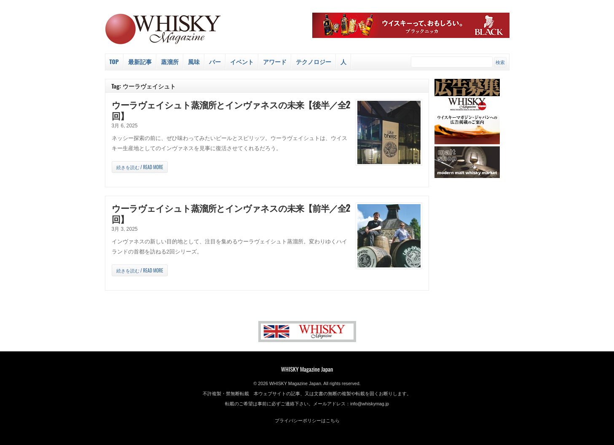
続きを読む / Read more (139, 167)
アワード (275, 61)
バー (215, 61)
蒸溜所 (170, 61)
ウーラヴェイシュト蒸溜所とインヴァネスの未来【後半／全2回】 (231, 110)
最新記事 (140, 61)
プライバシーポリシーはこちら (307, 420)
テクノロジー (313, 61)
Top (114, 61)
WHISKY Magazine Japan (307, 368)
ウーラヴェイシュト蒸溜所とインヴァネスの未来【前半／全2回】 (231, 213)
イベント (242, 61)
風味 (194, 61)
